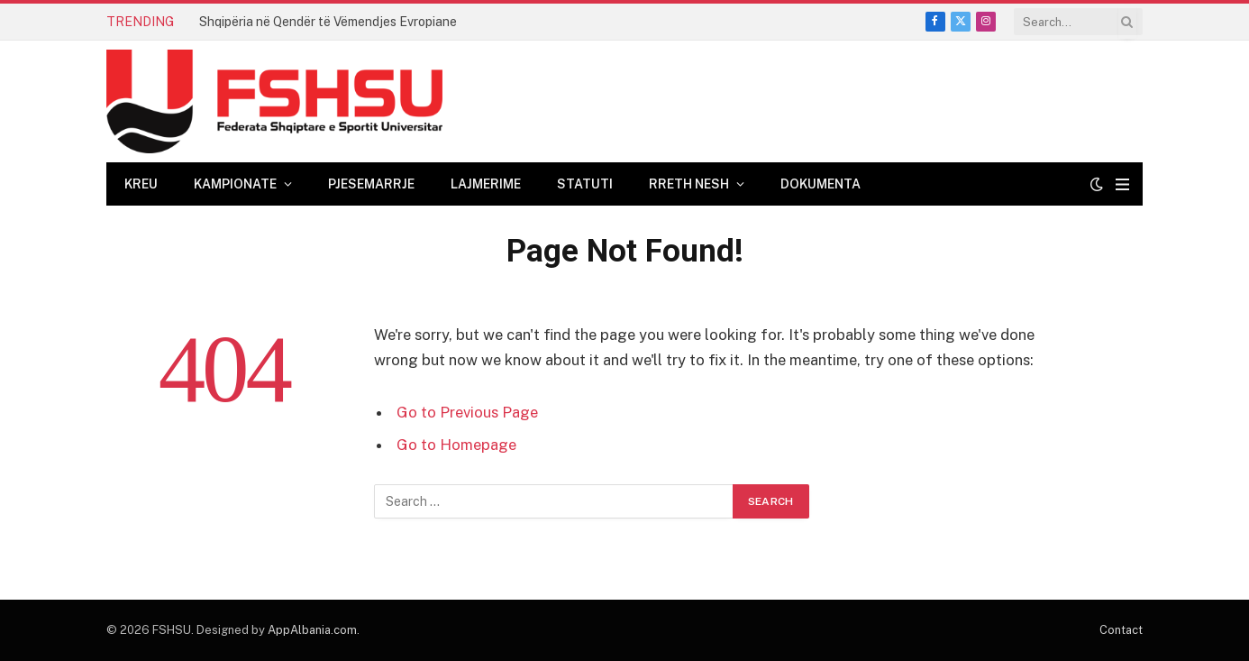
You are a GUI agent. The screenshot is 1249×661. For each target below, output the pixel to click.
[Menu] (1122, 184)
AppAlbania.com (312, 630)
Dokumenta (820, 184)
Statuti (585, 184)
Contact (1121, 630)
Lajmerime (486, 184)
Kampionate (235, 184)
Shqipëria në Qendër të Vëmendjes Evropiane (328, 21)
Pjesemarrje (371, 184)
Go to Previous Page (467, 412)
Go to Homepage (456, 445)
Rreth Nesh (689, 184)
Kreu (141, 184)
